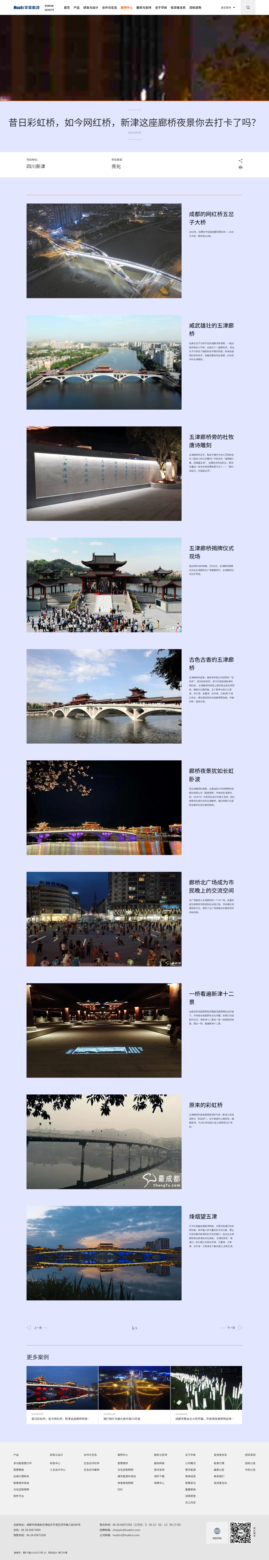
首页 (67, 7)
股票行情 (219, 1463)
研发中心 (55, 1463)
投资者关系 (178, 7)
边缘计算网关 (21, 1476)
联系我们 (219, 1476)
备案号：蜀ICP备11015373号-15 (30, 1552)
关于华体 (161, 7)
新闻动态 (190, 1476)
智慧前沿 (190, 1483)
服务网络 (159, 1463)
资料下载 (159, 1476)
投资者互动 (220, 1483)
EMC (120, 1489)
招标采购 (195, 7)
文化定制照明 (21, 1489)
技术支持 (159, 1469)
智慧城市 (123, 1463)
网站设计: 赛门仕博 (57, 1552)
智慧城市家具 (21, 1483)
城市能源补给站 (127, 1476)
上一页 (41, 1327)
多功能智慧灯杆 (22, 1463)
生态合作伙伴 (91, 1463)
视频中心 (159, 1483)
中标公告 (250, 1469)
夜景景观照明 (125, 1483)
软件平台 (18, 1496)
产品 (77, 7)
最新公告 (219, 1469)
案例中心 (127, 7)
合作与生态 (109, 7)
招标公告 (250, 1463)
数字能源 (190, 1469)
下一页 (227, 1327)
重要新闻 (190, 1489)
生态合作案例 (91, 1469)
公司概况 (190, 1463)
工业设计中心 (58, 1469)
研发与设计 (90, 7)
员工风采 (190, 1502)
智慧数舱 (18, 1469)
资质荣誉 (190, 1496)
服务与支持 (143, 7)
